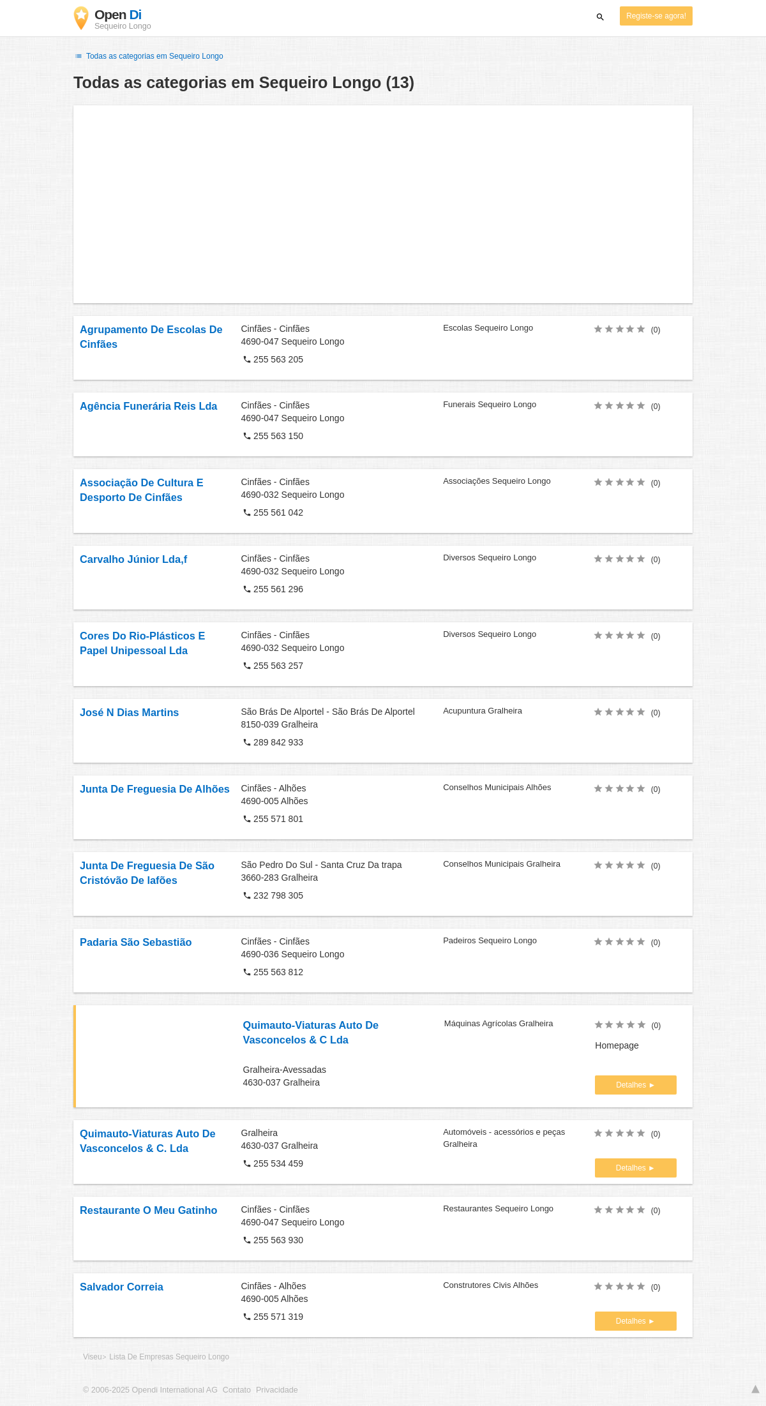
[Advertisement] (383, 204)
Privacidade (277, 1390)
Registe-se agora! (656, 15)
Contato (237, 1390)
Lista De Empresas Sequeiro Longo (169, 1356)
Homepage (617, 1045)
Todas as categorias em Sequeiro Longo (148, 56)
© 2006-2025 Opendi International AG (150, 1390)
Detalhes (632, 1085)
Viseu (92, 1356)
